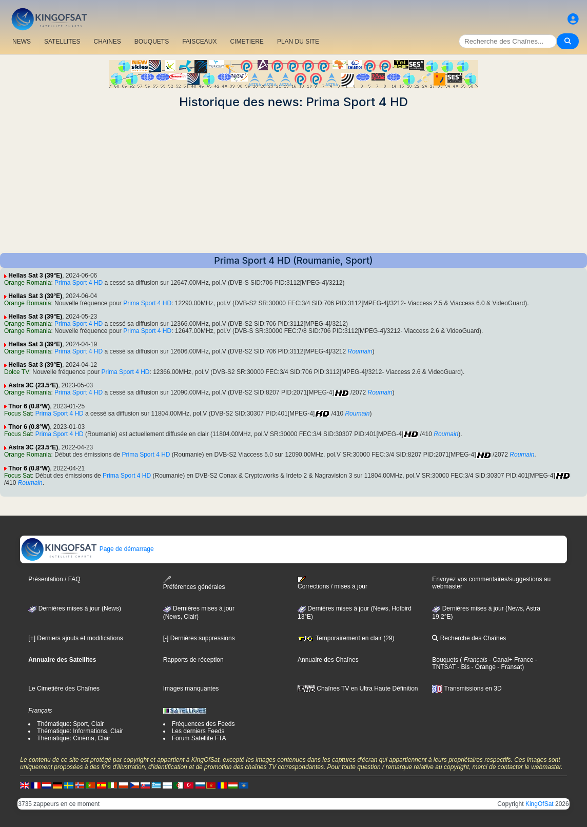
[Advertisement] (293, 181)
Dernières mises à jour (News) (74, 608)
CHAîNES (107, 41)
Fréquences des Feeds (203, 723)
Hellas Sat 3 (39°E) (35, 275)
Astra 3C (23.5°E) (33, 385)
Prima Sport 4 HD (78, 282)
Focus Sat (18, 413)
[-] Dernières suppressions (199, 638)
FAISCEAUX (199, 41)
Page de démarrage (87, 549)
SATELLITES (62, 41)
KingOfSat (539, 804)
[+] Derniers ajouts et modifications (75, 638)
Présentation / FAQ (54, 579)
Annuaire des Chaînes (328, 659)
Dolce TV (16, 372)
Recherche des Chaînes (469, 638)
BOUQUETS (151, 41)
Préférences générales (194, 583)
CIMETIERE (247, 41)
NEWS (21, 41)
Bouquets (445, 659)
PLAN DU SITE (298, 41)
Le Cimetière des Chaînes (64, 688)
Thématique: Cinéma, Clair (73, 738)
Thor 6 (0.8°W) (29, 406)
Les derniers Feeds (198, 731)
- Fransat (509, 667)
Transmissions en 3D (466, 688)
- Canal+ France (510, 659)
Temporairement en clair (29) (346, 638)
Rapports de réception (193, 659)
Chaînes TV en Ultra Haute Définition (358, 688)
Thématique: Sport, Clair (70, 723)
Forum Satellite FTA (199, 738)
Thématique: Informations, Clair (80, 731)
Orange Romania (27, 282)
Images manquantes (191, 688)
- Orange (482, 667)
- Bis (462, 667)
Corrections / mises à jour (332, 582)
